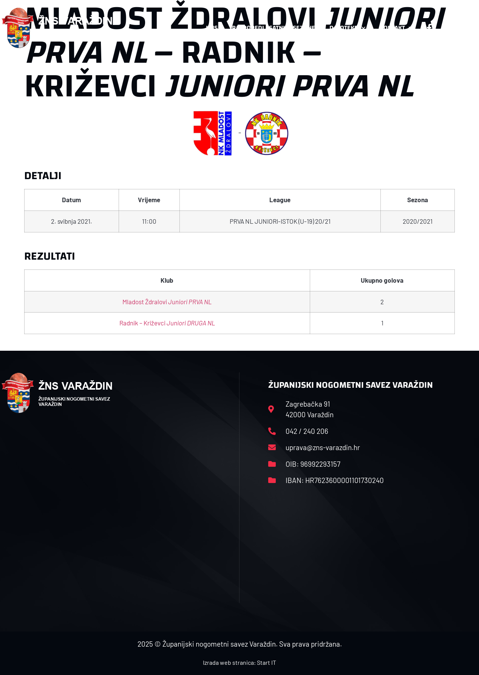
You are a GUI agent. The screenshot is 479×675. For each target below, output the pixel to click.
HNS (212, 28)
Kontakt (396, 28)
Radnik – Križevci (167, 323)
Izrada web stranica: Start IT (239, 662)
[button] (462, 28)
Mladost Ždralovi (167, 301)
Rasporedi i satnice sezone (273, 28)
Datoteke (347, 28)
